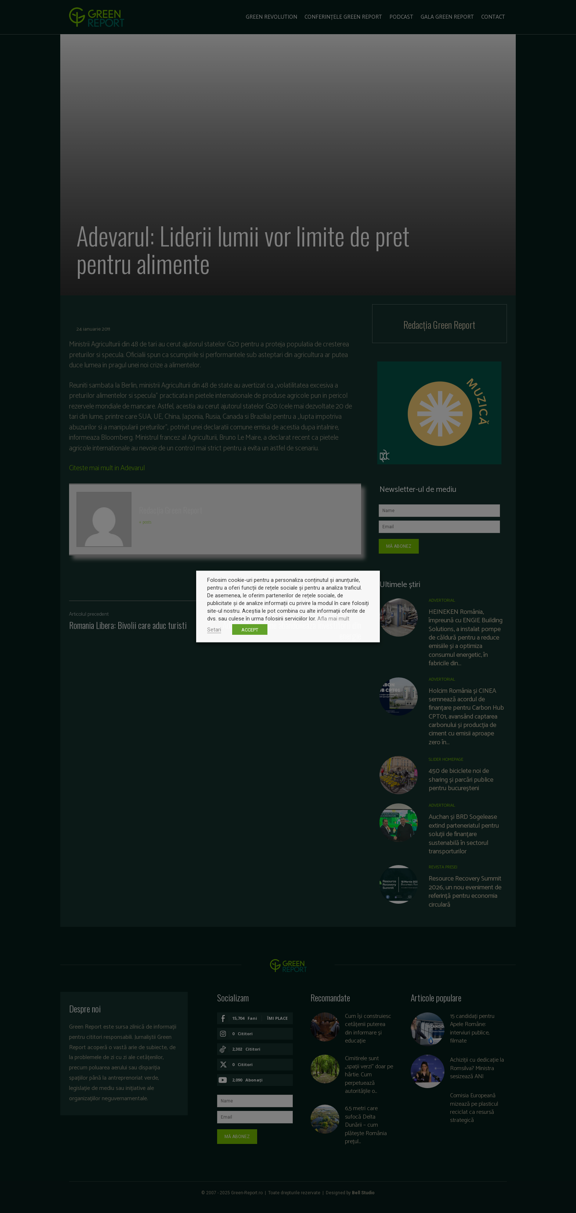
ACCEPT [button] (249, 630)
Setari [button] (214, 629)
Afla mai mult (333, 618)
